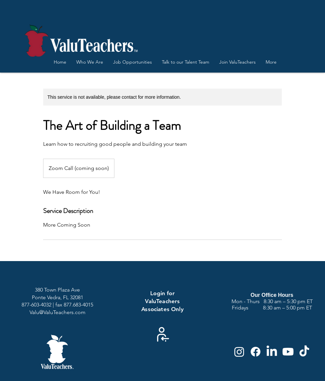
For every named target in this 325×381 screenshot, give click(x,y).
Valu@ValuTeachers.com (58, 312)
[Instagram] (239, 351)
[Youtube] (288, 351)
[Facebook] (255, 351)
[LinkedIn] (271, 351)
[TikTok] (304, 351)
